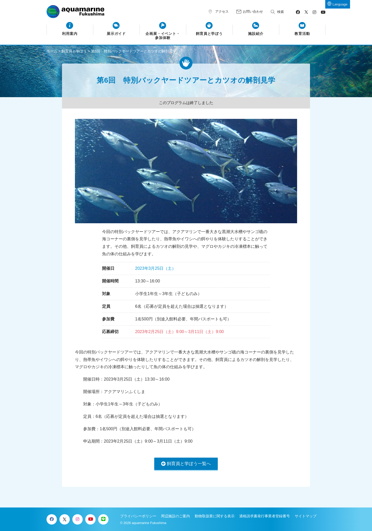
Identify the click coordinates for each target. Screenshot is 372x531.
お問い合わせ (253, 11)
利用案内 (70, 34)
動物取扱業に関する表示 (215, 516)
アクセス (222, 11)
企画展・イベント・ (162, 36)
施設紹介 (256, 34)
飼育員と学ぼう (209, 34)
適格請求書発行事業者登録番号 (264, 516)
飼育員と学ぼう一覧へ (189, 463)
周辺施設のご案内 (175, 516)
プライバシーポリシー (138, 516)
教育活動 (302, 34)
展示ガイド (116, 34)
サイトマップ (305, 516)
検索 (280, 12)
